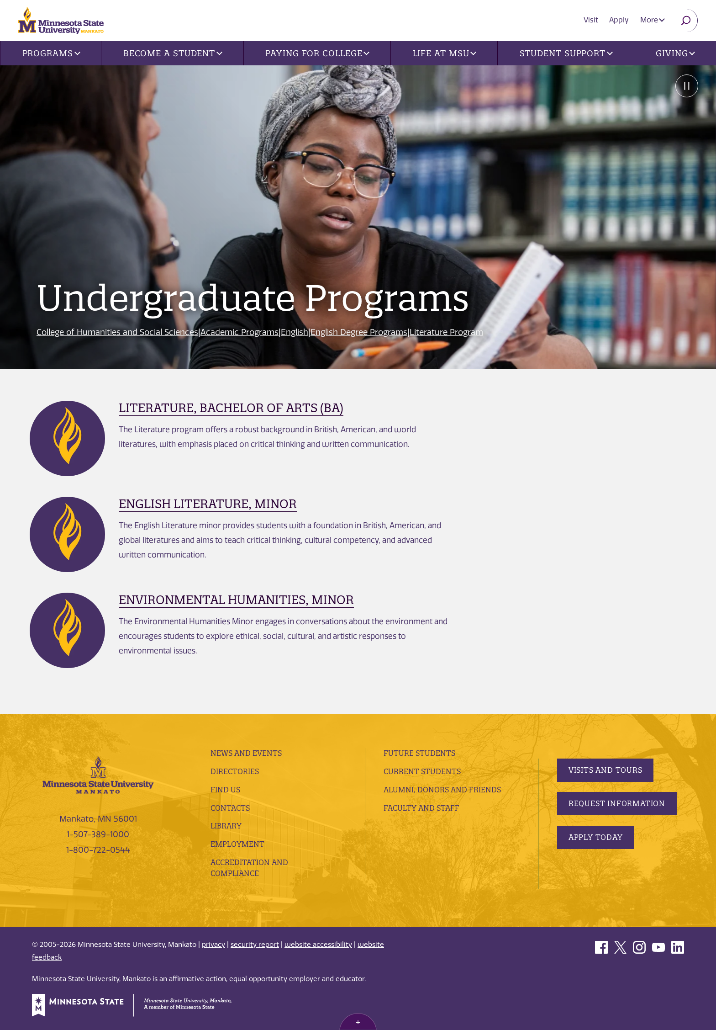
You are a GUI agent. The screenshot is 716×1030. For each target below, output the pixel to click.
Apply (619, 20)
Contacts (230, 807)
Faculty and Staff (421, 807)
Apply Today (596, 837)
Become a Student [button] (172, 53)
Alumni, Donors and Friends (442, 789)
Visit (591, 20)
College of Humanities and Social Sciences (118, 332)
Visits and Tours (605, 770)
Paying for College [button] (317, 53)
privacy (213, 944)
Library (226, 825)
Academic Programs (240, 332)
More (652, 20)
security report (255, 944)
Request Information (617, 803)
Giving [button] (675, 53)
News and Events (246, 753)
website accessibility (318, 944)
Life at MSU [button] (445, 53)
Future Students (419, 753)
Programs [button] (51, 53)
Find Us (225, 789)
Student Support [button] (566, 53)
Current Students (422, 771)
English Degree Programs (359, 332)
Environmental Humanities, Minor (236, 599)
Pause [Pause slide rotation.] (686, 85)
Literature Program (447, 332)
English (295, 332)
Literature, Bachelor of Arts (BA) (231, 407)
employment (237, 844)
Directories (235, 771)
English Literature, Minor (208, 503)
